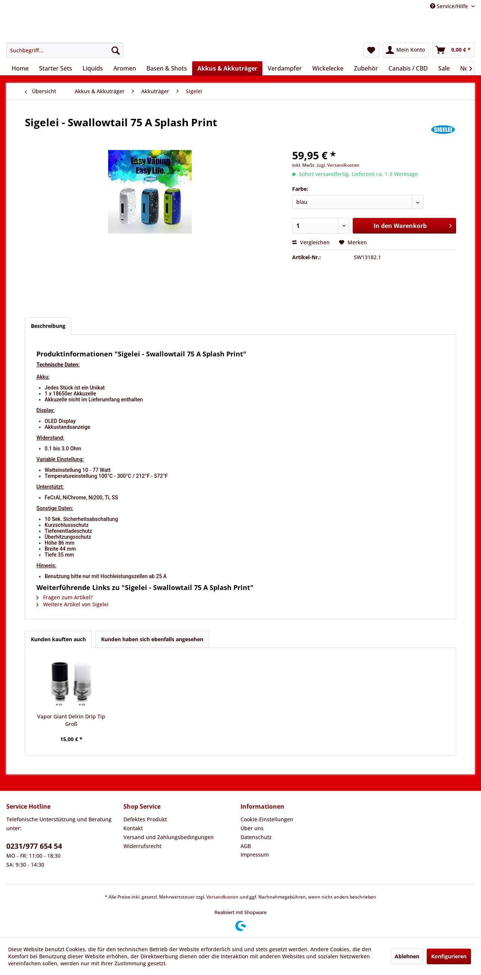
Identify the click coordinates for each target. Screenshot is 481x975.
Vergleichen (311, 242)
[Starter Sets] (55, 68)
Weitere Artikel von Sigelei (72, 604)
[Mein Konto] (405, 50)
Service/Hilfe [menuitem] (449, 6)
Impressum (254, 854)
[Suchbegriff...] (64, 50)
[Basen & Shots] (166, 68)
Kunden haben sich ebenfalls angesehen (152, 639)
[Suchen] (115, 50)
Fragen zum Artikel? (64, 597)
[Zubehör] (366, 68)
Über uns (252, 828)
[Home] (20, 68)
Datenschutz (256, 837)
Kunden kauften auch (58, 639)
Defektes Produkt (145, 819)
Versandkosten (222, 897)
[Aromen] (124, 68)
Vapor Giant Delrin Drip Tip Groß (71, 720)
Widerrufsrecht (142, 846)
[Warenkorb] (453, 50)
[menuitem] (64, 50)
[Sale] (444, 68)
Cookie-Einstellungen (266, 819)
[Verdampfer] (284, 68)
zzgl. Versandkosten (338, 165)
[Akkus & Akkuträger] (227, 68)
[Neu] (466, 68)
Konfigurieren (449, 956)
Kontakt (133, 828)
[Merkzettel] (371, 50)
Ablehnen (407, 956)
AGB (245, 846)
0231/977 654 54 (34, 846)
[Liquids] (92, 68)
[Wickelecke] (328, 68)
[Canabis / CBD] (408, 68)
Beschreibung (48, 325)
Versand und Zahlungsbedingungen (168, 837)
